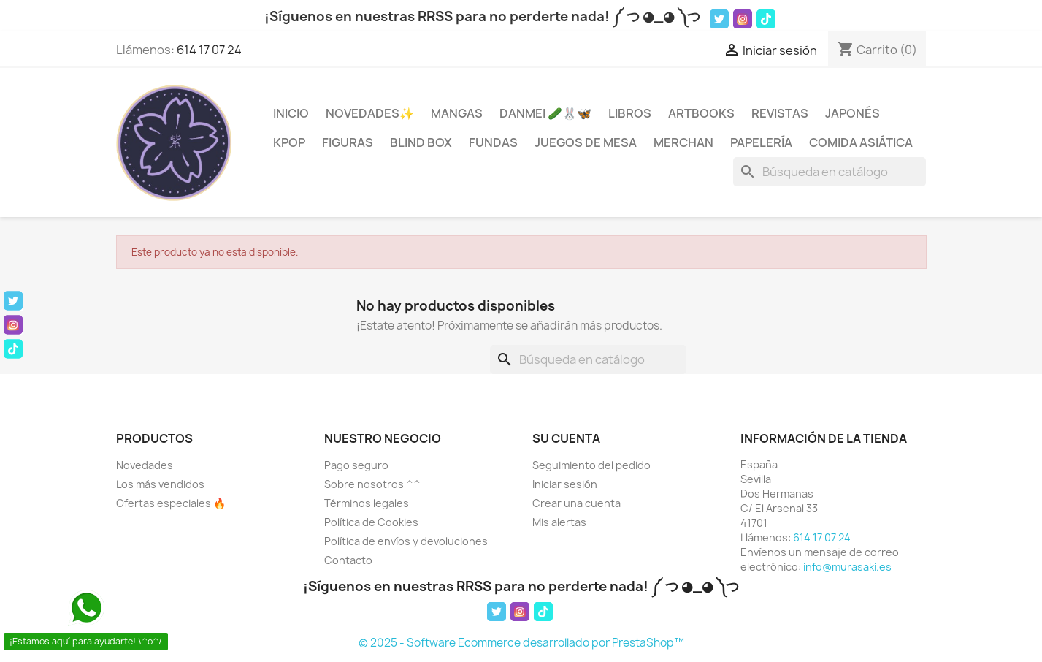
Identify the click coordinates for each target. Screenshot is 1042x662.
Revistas (779, 113)
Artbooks (701, 113)
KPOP (289, 142)
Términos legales (366, 503)
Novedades (144, 465)
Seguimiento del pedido (591, 465)
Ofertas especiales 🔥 (171, 503)
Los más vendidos (160, 484)
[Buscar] (829, 171)
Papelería (761, 142)
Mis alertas (559, 522)
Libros (629, 113)
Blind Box (421, 142)
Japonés (852, 113)
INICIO (291, 113)
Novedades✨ (370, 113)
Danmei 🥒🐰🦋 (545, 113)
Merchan (683, 142)
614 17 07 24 (209, 50)
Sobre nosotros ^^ (372, 484)
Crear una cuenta (576, 503)
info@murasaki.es (847, 567)
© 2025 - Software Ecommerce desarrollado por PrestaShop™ (521, 642)
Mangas (457, 113)
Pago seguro (356, 465)
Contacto (348, 560)
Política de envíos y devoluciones (406, 541)
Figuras (347, 142)
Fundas (493, 142)
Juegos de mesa (586, 142)
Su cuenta (566, 438)
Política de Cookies (371, 522)
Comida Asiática (861, 142)
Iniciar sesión (564, 484)
